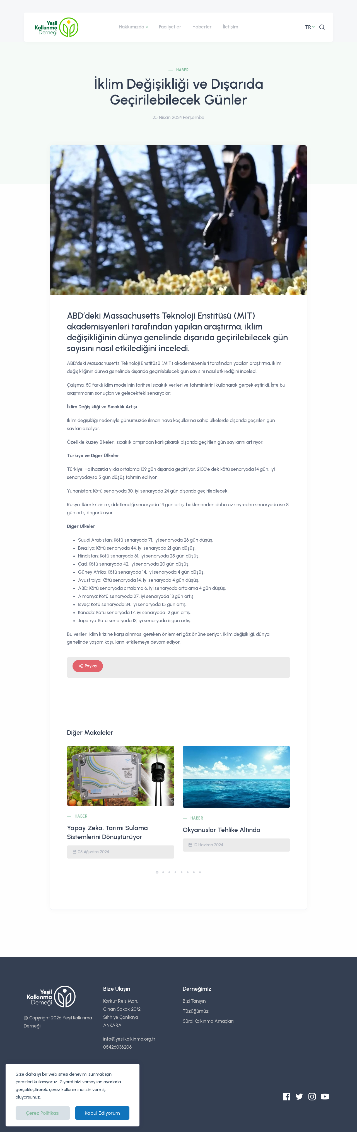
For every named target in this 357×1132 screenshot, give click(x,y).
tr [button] (308, 27)
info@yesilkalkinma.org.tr (129, 1039)
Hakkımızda (131, 27)
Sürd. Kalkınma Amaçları (208, 1021)
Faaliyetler (170, 27)
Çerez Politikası (42, 1113)
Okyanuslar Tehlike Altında (221, 830)
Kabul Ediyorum (102, 1113)
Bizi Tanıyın (194, 1001)
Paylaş (88, 666)
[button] (157, 872)
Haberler (202, 27)
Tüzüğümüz (196, 1011)
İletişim (230, 27)
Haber (182, 70)
